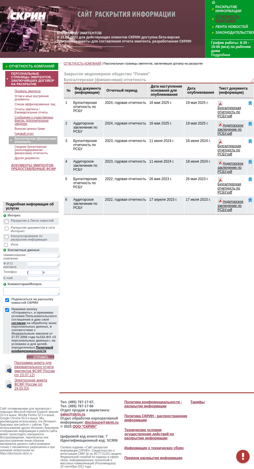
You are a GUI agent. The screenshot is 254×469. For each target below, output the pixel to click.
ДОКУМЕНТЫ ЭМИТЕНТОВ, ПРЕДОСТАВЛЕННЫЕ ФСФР (33, 167)
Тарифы (197, 402)
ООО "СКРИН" (85, 426)
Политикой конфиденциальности (32, 349)
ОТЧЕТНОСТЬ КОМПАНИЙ (228, 19)
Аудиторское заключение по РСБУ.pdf (231, 129)
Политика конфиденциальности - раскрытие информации (153, 404)
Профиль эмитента (27, 91)
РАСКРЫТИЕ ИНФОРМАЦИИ (228, 9)
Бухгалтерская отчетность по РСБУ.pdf (229, 112)
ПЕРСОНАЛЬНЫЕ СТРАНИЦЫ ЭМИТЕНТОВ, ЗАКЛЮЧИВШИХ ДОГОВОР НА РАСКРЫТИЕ (32, 79)
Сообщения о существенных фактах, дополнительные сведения (34, 120)
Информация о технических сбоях (154, 448)
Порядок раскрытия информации (153, 458)
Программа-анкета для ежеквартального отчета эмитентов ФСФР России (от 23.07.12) (34, 369)
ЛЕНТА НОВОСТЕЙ (232, 27)
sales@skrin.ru (72, 414)
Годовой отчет (24, 133)
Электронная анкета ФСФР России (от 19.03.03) (30, 384)
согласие (18, 323)
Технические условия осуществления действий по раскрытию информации (149, 434)
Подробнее (220, 55)
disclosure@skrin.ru (102, 422)
